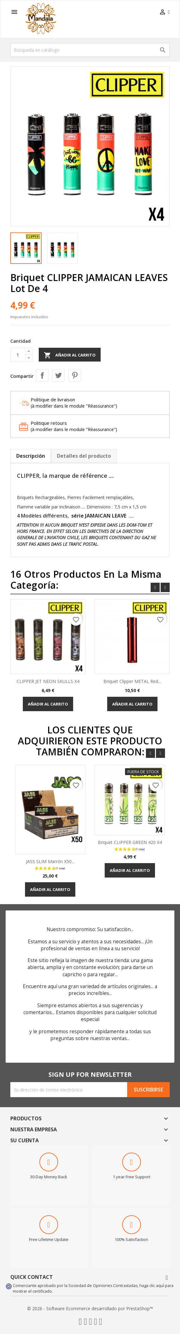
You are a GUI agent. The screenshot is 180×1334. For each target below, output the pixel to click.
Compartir (42, 375)
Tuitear (58, 375)
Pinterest (74, 375)
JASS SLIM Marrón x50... (50, 861)
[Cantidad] (17, 355)
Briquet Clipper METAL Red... (132, 681)
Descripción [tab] (30, 455)
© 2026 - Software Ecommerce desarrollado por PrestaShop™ (90, 1308)
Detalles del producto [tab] (84, 455)
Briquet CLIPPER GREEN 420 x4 (130, 842)
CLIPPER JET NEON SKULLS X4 (48, 681)
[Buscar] (90, 50)
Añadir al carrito (70, 355)
